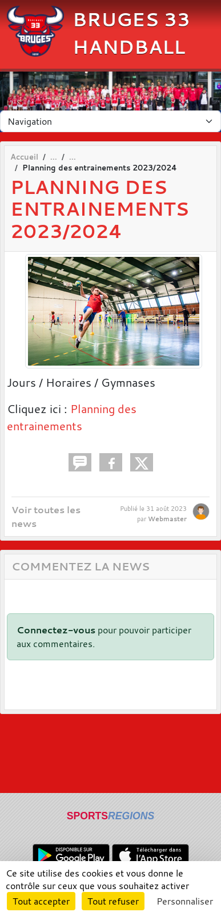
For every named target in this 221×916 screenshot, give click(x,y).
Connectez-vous (56, 630)
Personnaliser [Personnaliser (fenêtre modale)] (184, 901)
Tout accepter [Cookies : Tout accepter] (41, 901)
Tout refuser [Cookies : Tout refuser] (113, 901)
